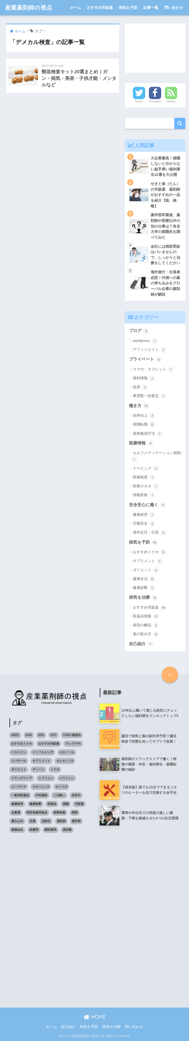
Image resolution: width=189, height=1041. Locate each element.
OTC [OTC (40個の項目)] (53, 735)
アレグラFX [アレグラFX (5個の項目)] (73, 743)
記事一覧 (150, 7)
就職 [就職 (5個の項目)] (66, 804)
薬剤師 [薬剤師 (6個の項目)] (61, 821)
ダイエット (146, 570)
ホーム (75, 7)
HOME (94, 1017)
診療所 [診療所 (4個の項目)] (34, 829)
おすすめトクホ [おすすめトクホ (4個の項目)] (21, 743)
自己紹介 (141, 644)
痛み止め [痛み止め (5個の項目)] (17, 821)
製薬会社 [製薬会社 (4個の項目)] (17, 829)
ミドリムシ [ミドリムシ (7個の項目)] (45, 778)
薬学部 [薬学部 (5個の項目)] (76, 821)
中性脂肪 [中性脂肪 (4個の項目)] (41, 795)
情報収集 (144, 495)
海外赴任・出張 (149, 533)
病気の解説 (146, 625)
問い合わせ (173, 7)
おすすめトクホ (149, 552)
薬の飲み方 (146, 634)
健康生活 (144, 579)
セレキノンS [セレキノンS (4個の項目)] (64, 761)
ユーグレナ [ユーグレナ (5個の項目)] (18, 786)
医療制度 (144, 477)
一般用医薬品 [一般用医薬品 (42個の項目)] (20, 795)
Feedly (171, 101)
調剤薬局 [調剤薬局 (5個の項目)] (50, 829)
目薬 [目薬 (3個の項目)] (32, 821)
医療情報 (141, 443)
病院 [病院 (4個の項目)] (75, 812)
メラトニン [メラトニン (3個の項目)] (66, 778)
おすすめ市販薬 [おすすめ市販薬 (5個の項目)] (48, 743)
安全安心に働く (147, 505)
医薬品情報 (146, 616)
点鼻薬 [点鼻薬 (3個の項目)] (15, 812)
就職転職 (144, 425)
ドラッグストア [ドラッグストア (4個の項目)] (21, 778)
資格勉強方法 (148, 434)
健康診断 (144, 588)
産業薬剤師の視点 (28, 7)
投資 (140, 387)
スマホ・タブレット (153, 369)
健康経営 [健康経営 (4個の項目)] (17, 804)
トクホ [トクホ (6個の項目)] (54, 769)
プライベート (145, 360)
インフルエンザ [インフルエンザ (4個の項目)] (42, 752)
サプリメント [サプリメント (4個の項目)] (41, 761)
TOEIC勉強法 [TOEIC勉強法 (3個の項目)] (71, 735)
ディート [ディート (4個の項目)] (38, 769)
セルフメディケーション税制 (156, 456)
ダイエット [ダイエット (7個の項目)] (18, 769)
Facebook (155, 101)
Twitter (139, 101)
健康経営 (144, 515)
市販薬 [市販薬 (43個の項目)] (79, 804)
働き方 (139, 406)
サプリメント (148, 561)
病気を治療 (143, 598)
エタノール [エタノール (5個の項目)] (66, 752)
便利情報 (144, 378)
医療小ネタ (146, 486)
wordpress (145, 341)
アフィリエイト (149, 350)
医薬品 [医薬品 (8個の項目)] (51, 804)
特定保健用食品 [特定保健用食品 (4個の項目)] (37, 812)
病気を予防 (128, 7)
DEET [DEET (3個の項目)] (15, 735)
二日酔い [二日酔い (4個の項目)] (59, 795)
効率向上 (144, 416)
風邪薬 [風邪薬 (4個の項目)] (67, 829)
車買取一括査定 (149, 396)
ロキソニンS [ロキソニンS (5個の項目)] (40, 786)
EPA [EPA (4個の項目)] (41, 735)
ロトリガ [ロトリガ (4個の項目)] (61, 786)
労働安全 (144, 524)
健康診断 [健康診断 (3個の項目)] (35, 804)
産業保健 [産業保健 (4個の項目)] (59, 812)
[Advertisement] (155, 48)
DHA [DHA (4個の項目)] (29, 735)
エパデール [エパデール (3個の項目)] (18, 761)
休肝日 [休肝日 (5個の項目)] (76, 795)
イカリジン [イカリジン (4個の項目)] (18, 752)
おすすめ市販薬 (100, 7)
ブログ (139, 331)
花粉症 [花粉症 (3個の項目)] (46, 821)
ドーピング (146, 469)
